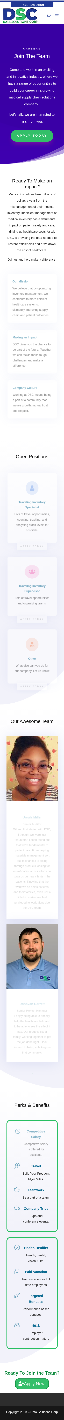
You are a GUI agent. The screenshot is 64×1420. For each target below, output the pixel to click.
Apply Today (32, 135)
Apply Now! (35, 1383)
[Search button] (49, 15)
